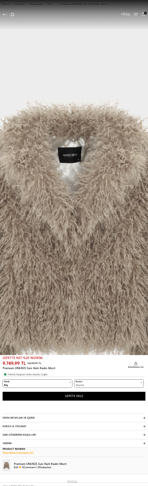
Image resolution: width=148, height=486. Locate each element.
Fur (50, 4)
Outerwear (36, 4)
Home (5, 4)
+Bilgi (125, 14)
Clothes (19, 4)
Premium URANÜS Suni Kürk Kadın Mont (84, 4)
